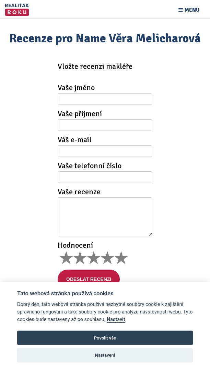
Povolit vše (105, 338)
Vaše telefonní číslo (89, 166)
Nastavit (116, 319)
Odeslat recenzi (88, 279)
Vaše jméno (76, 87)
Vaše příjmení (80, 114)
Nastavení (105, 355)
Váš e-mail (75, 140)
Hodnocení (75, 245)
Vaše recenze (79, 192)
